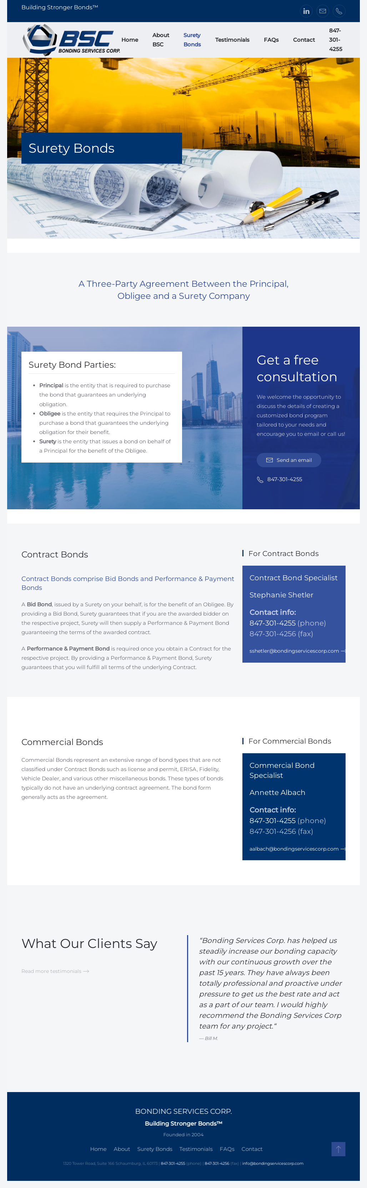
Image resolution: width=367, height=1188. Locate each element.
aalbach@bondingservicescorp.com (294, 849)
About (120, 1149)
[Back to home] (71, 40)
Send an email (289, 460)
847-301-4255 (335, 39)
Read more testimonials (51, 971)
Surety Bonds (192, 40)
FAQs (271, 39)
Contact (304, 39)
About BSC (160, 40)
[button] (337, 1149)
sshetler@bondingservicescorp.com (294, 651)
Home (129, 39)
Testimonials (232, 39)
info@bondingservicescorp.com (271, 1163)
